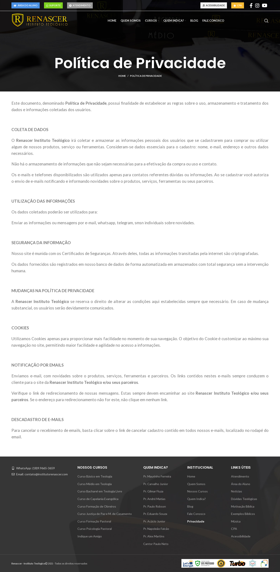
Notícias (236, 491)
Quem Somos (196, 484)
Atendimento (80, 5)
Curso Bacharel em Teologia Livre (99, 491)
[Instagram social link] (257, 5)
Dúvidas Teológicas (244, 499)
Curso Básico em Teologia (94, 476)
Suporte (53, 5)
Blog (190, 506)
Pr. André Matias (154, 499)
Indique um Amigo (89, 536)
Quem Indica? (196, 499)
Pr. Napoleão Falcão (156, 528)
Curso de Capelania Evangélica (97, 499)
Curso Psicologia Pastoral (94, 528)
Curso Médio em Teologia (94, 484)
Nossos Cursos (197, 491)
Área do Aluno (26, 5)
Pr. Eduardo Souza (155, 514)
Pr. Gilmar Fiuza (153, 491)
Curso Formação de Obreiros (96, 506)
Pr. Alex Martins (153, 536)
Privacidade (195, 521)
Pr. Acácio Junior (154, 521)
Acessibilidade (214, 5)
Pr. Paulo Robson (154, 506)
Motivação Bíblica (242, 506)
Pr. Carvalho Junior (155, 484)
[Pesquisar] (266, 20)
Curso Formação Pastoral (94, 521)
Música (236, 521)
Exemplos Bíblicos (243, 514)
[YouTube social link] (265, 5)
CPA (237, 5)
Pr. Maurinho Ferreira (157, 476)
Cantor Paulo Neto (155, 544)
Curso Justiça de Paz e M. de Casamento (104, 514)
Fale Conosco (196, 514)
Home (122, 75)
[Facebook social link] (251, 5)
